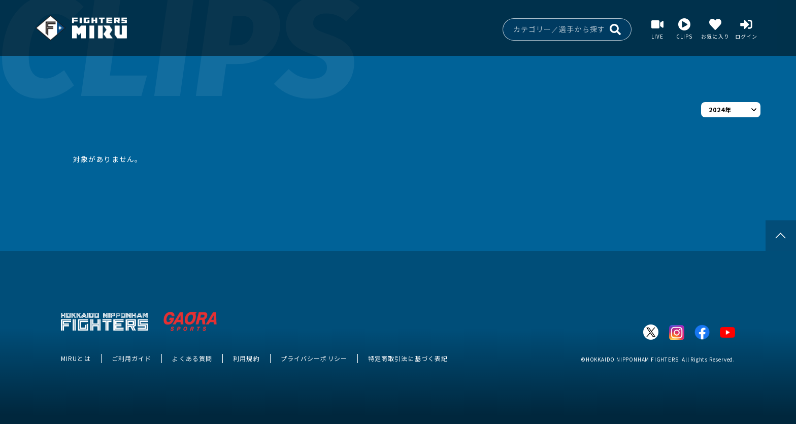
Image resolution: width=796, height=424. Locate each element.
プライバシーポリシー (314, 358)
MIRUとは (76, 358)
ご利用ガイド (132, 358)
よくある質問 (192, 358)
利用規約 (246, 358)
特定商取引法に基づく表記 (408, 358)
